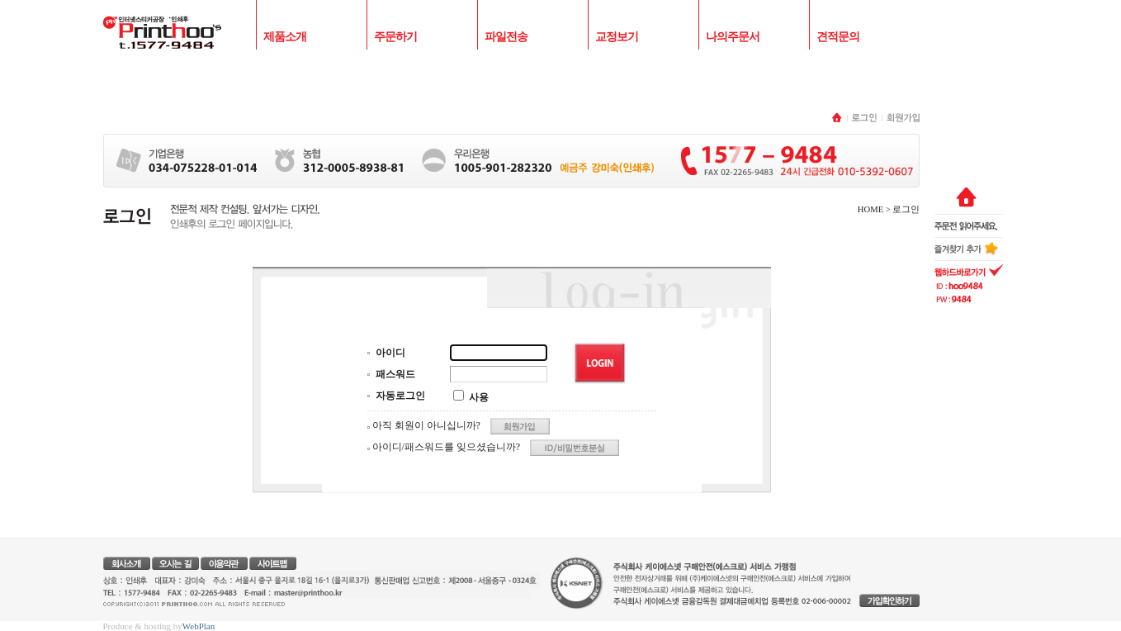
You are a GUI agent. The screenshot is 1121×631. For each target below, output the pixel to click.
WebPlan (198, 626)
